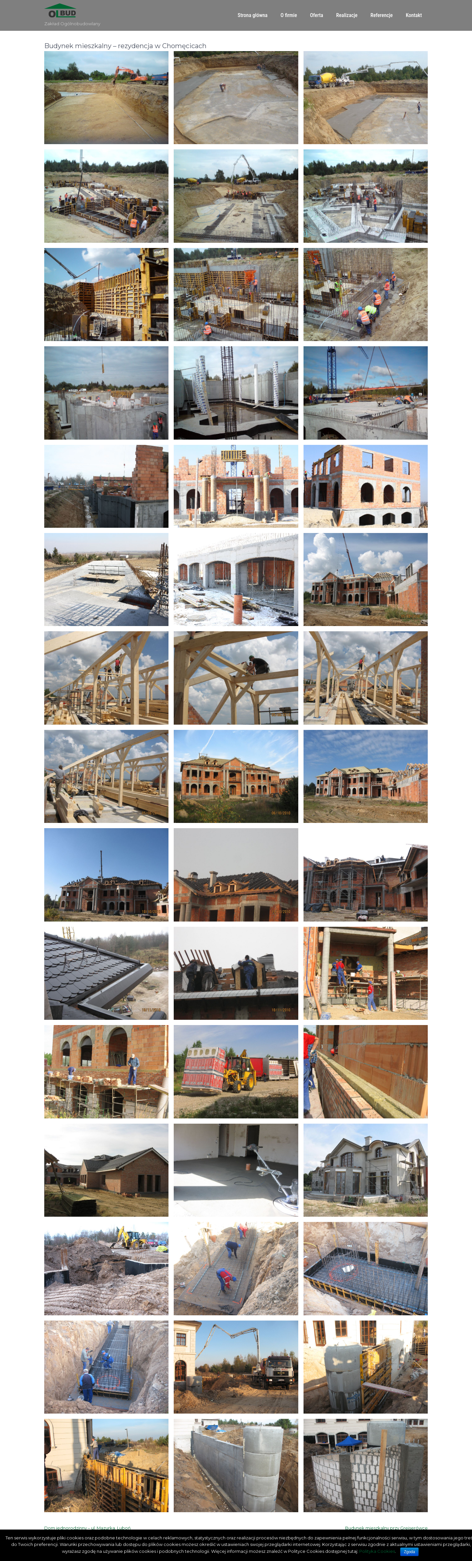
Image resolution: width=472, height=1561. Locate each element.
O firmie (289, 15)
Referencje (381, 15)
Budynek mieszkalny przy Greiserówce (386, 1528)
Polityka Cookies (377, 1551)
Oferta (316, 15)
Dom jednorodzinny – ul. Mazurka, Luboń (87, 1528)
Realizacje (347, 15)
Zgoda (409, 1552)
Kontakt (414, 15)
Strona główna (252, 15)
